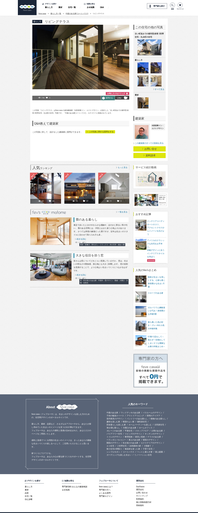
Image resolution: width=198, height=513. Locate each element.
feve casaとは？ (106, 481)
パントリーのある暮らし (137, 413)
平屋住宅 (128, 425)
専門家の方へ (105, 484)
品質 (27, 487)
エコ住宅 (110, 440)
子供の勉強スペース (115, 410)
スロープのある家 (155, 293)
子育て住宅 (147, 443)
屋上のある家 (134, 434)
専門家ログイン (105, 490)
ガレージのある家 (114, 425)
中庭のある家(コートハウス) (77, 13)
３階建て (147, 440)
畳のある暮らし (87, 219)
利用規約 (140, 493)
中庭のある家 (112, 407)
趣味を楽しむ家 (113, 416)
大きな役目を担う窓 (90, 255)
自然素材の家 (135, 440)
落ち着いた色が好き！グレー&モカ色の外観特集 (156, 321)
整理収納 (128, 431)
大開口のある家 (129, 422)
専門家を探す (159, 6)
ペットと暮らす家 (144, 446)
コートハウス (128, 446)
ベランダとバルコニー (116, 434)
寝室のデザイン (149, 434)
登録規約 (140, 500)
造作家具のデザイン (115, 413)
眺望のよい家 (128, 416)
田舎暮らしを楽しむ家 (116, 419)
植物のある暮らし (158, 413)
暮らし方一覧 (55, 13)
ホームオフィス (145, 422)
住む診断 (28, 494)
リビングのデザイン (133, 428)
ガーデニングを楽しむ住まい (119, 449)
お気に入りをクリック (116, 93)
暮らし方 (49, 7)
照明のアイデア (153, 410)
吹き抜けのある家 (130, 437)
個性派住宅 (142, 416)
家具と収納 (140, 431)
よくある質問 (105, 487)
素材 (60, 7)
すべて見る (159, 89)
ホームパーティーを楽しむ (140, 419)
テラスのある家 (154, 431)
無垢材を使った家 (132, 443)
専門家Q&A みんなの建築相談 (74, 481)
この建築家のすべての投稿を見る (149, 143)
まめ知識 (90, 7)
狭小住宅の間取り (114, 443)
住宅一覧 (72, 7)
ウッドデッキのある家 (130, 407)
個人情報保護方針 (144, 496)
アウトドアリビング (135, 410)
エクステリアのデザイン (151, 437)
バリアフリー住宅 (114, 428)
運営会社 (140, 484)
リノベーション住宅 (143, 449)
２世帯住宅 (122, 440)
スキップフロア (142, 425)
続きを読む (81, 239)
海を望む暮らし (113, 422)
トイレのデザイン (114, 431)
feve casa (42, 13)
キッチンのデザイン (153, 428)
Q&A (102, 7)
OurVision (140, 481)
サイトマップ (142, 490)
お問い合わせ (142, 487)
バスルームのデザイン (152, 407)
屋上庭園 (159, 446)
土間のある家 (157, 425)
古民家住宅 (159, 419)
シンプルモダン (113, 446)
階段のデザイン (113, 437)
